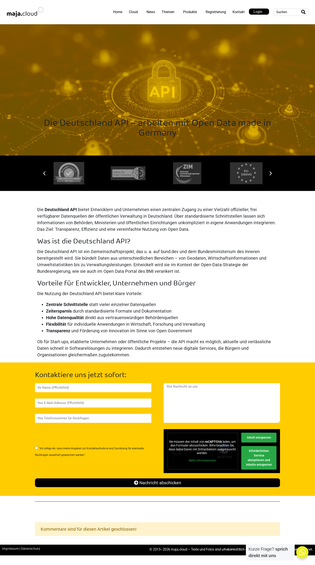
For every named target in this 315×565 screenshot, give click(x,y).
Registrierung (216, 12)
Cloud (133, 12)
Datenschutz (30, 548)
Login (258, 12)
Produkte (190, 12)
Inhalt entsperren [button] (259, 437)
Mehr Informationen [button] (202, 460)
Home (117, 12)
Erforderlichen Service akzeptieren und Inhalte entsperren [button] (259, 457)
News (151, 12)
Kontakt (239, 12)
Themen (168, 12)
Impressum (10, 548)
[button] (44, 173)
